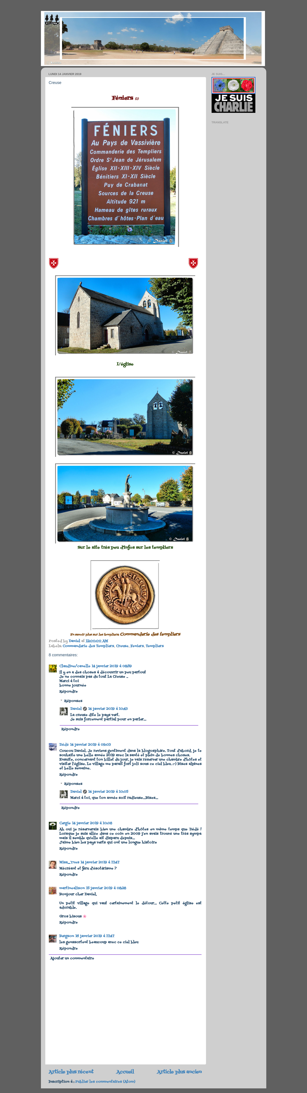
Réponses (73, 701)
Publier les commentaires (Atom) (105, 1081)
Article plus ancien (179, 1072)
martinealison (72, 888)
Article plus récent (71, 1072)
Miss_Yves (69, 862)
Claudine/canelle (74, 666)
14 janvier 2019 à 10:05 (108, 791)
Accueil (125, 1072)
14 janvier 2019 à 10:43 (108, 709)
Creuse (122, 646)
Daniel (76, 709)
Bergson (66, 936)
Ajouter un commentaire (72, 958)
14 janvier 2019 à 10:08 (92, 823)
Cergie (65, 823)
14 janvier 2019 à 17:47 (100, 862)
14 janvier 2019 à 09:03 (90, 744)
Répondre (68, 691)
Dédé (64, 744)
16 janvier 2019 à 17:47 (94, 936)
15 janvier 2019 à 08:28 (106, 888)
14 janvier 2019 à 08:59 (112, 666)
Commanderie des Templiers (88, 646)
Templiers (155, 646)
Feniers (137, 646)
